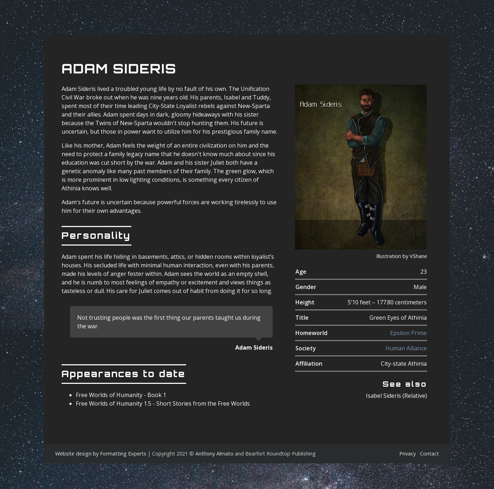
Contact (429, 453)
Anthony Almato (214, 453)
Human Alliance (406, 348)
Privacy (407, 453)
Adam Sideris (119, 68)
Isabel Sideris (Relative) (396, 396)
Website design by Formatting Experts (100, 453)
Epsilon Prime (408, 333)
